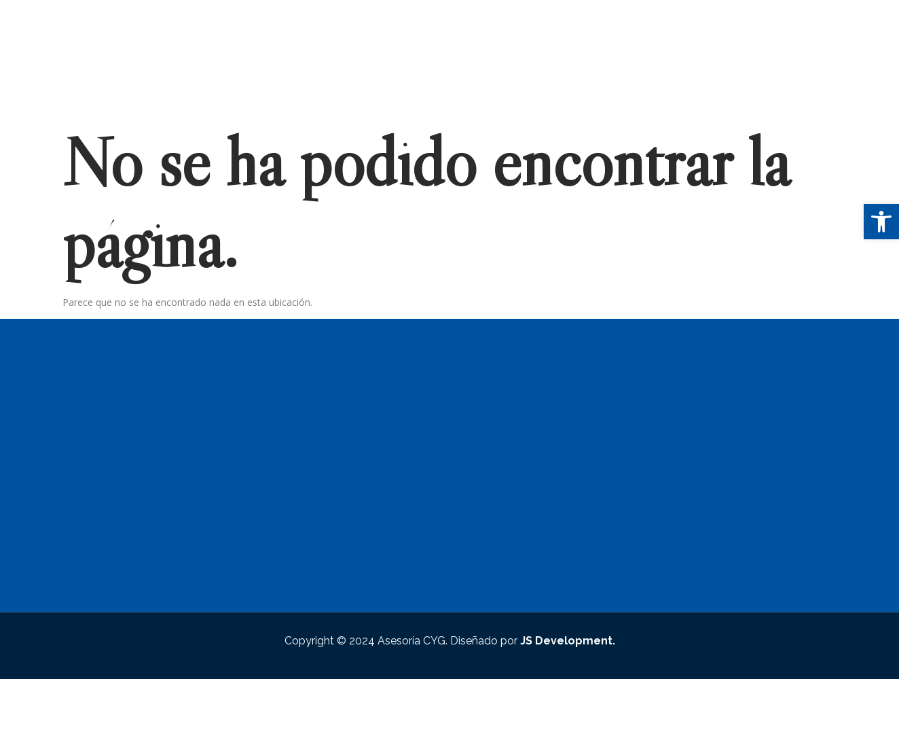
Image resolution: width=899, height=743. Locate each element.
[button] (881, 221)
